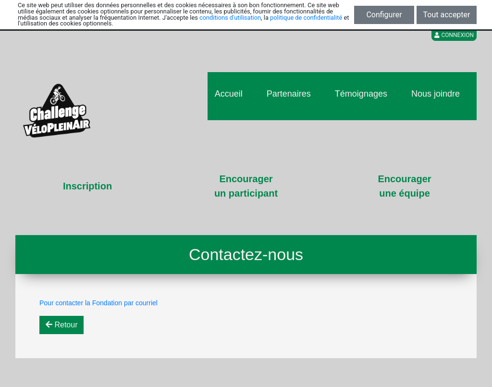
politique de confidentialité (306, 17)
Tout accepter (446, 14)
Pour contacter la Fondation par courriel (98, 303)
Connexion (454, 35)
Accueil (229, 94)
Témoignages (361, 94)
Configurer (384, 14)
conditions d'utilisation (230, 17)
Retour (61, 325)
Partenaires (289, 94)
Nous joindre (435, 94)
